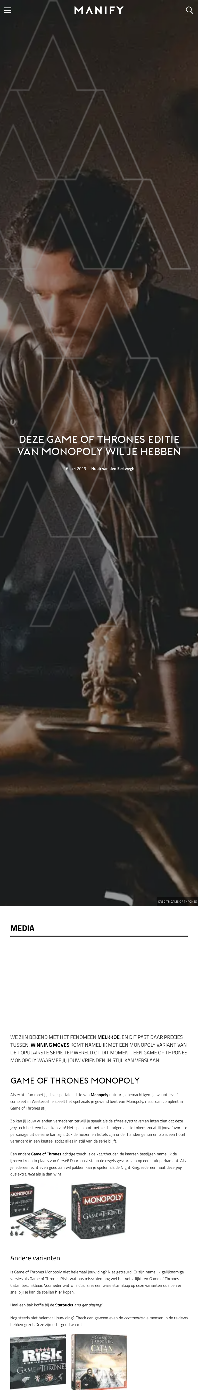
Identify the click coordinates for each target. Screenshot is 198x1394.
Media (22, 928)
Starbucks (64, 1305)
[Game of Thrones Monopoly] (38, 1211)
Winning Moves (50, 1045)
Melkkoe (108, 1037)
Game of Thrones (46, 1154)
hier (58, 1292)
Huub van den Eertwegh (112, 468)
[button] (8, 10)
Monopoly (99, 1094)
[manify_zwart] (99, 10)
